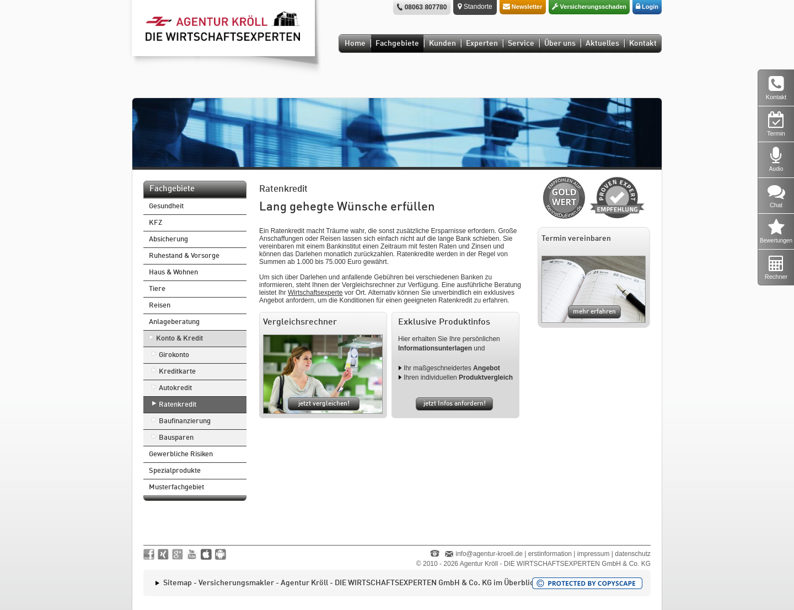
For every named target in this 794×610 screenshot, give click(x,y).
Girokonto (174, 355)
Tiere (157, 289)
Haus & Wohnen (173, 272)
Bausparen (176, 437)
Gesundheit (166, 206)
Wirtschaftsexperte (315, 292)
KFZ (155, 222)
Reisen (159, 305)
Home (355, 43)
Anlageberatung (174, 322)
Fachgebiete (397, 43)
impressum (593, 554)
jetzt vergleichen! (324, 404)
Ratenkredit (177, 404)
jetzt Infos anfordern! (454, 404)
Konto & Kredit (179, 338)
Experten (482, 43)
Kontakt (643, 43)
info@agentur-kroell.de (489, 554)
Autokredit (175, 388)
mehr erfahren (594, 312)
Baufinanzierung (185, 421)
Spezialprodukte (175, 470)
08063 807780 (426, 7)
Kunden (442, 43)
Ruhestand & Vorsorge (184, 256)
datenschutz (633, 554)
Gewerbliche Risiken (181, 454)
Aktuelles (602, 43)
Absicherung (168, 239)
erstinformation (550, 554)
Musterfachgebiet (176, 487)
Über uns (560, 43)
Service (521, 43)
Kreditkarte (177, 371)
